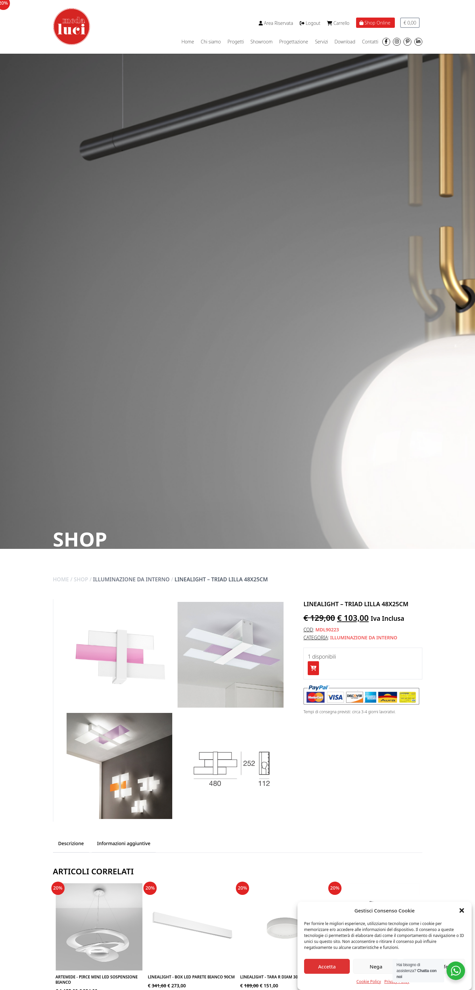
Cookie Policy (368, 981)
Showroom (261, 41)
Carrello (338, 23)
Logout (310, 23)
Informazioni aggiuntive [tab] (123, 843)
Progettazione (293, 41)
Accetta (327, 966)
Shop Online (375, 23)
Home (188, 41)
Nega (376, 966)
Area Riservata (276, 23)
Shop (81, 579)
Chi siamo (211, 41)
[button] (461, 910)
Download (345, 41)
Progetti (236, 41)
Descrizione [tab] (71, 843)
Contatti (370, 41)
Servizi (321, 41)
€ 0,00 (409, 23)
